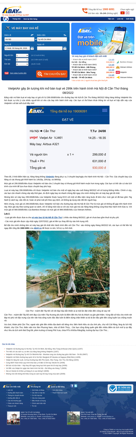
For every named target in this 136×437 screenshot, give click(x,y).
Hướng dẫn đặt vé (14, 398)
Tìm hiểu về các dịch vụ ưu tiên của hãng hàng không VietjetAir (32, 352)
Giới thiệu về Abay (38, 390)
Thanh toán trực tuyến (59, 393)
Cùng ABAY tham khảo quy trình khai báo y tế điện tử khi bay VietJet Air (35, 363)
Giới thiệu (130, 19)
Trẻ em (7, 59)
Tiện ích (111, 19)
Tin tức (34, 406)
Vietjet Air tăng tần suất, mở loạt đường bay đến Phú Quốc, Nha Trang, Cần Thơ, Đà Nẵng (42, 360)
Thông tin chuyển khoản (16, 395)
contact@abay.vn (47, 416)
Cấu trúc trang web (38, 398)
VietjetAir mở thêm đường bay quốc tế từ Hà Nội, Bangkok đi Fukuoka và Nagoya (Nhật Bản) (43, 357)
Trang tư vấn (12, 406)
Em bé (7, 64)
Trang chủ (16, 19)
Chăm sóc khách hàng (15, 403)
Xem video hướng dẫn (18, 73)
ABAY (131, 429)
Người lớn (8, 55)
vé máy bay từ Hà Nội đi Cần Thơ (47, 217)
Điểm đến (41, 35)
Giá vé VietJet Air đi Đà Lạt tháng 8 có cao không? (27, 371)
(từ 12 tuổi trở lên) (38, 55)
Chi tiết (111, 60)
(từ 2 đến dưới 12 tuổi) (39, 60)
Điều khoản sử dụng (39, 400)
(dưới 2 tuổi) (35, 64)
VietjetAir (50, 177)
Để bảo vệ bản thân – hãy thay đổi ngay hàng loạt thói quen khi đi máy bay (36, 366)
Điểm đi (7, 35)
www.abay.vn (31, 416)
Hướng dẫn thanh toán (15, 393)
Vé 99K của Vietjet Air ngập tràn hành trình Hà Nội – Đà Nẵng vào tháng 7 (36, 368)
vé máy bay (118, 429)
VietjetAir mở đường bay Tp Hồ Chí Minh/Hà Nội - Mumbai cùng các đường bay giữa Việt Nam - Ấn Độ (47, 354)
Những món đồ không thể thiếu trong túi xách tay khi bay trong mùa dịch (35, 374)
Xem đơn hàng (57, 390)
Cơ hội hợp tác (37, 395)
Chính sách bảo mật (39, 403)
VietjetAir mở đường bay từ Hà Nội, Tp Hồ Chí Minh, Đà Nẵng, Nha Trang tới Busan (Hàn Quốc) (44, 349)
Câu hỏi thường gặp (14, 400)
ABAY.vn (38, 228)
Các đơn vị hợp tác (38, 393)
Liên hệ (120, 19)
